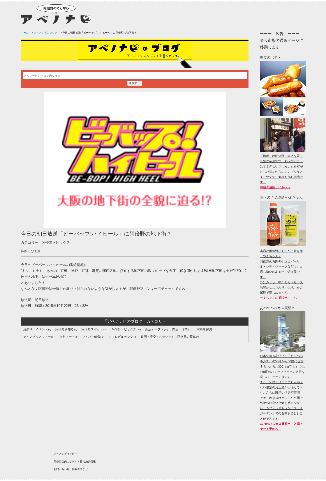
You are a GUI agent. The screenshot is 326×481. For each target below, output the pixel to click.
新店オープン (154, 329)
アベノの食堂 (92, 336)
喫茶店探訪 (204, 329)
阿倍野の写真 (186, 336)
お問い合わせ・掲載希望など (71, 469)
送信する (134, 83)
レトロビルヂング (121, 336)
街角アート (67, 336)
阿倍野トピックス (124, 329)
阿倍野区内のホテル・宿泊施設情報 (75, 461)
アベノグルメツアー (37, 336)
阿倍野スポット (92, 329)
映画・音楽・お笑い (154, 336)
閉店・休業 (180, 329)
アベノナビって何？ (65, 453)
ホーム (25, 32)
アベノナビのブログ (45, 32)
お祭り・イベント (35, 329)
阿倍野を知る (64, 329)
